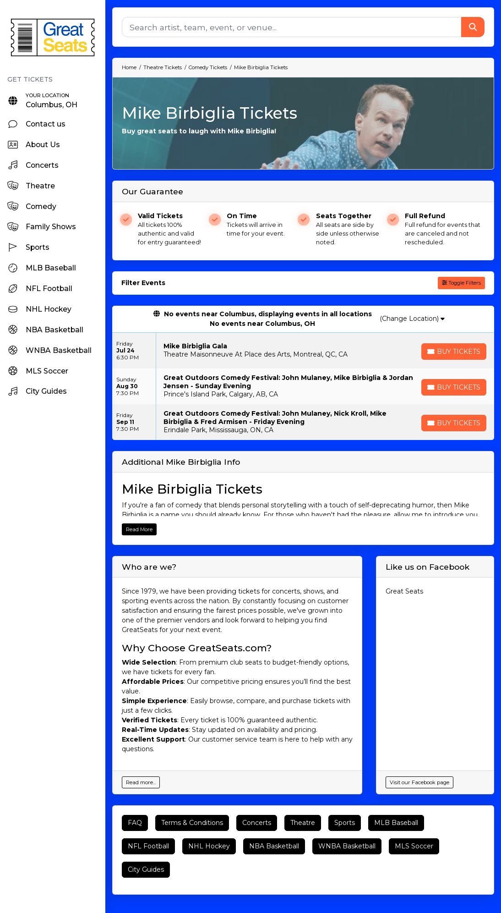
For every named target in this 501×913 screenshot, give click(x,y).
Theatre (302, 823)
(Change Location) (412, 318)
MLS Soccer (414, 846)
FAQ (135, 823)
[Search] (292, 27)
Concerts (256, 823)
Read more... (141, 782)
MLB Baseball (396, 823)
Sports (344, 823)
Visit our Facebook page (419, 782)
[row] (303, 350)
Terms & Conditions (192, 823)
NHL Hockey (209, 846)
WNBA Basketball (347, 846)
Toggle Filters (461, 283)
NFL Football (148, 846)
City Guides (146, 869)
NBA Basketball (274, 846)
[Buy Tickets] (453, 351)
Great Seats (404, 591)
